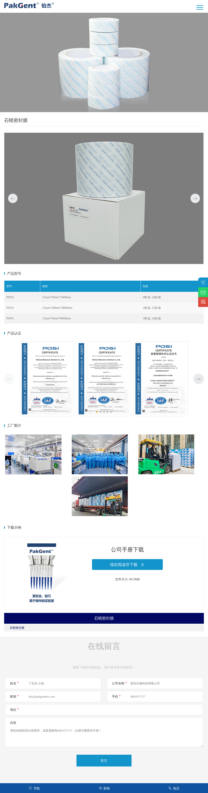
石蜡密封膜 (17, 627)
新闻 (104, 788)
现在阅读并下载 (127, 564)
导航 (34, 788)
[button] (198, 379)
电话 (173, 788)
